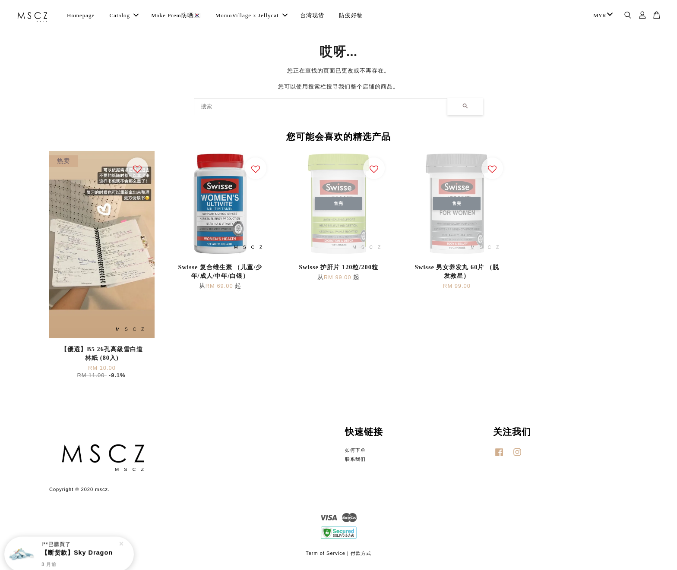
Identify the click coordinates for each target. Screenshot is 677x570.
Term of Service (325, 553)
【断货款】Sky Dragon (77, 551)
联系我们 (355, 459)
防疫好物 (351, 15)
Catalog (124, 15)
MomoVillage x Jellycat (251, 15)
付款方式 (361, 553)
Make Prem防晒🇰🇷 (175, 15)
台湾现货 (312, 15)
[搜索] (320, 106)
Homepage (81, 15)
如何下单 (355, 450)
